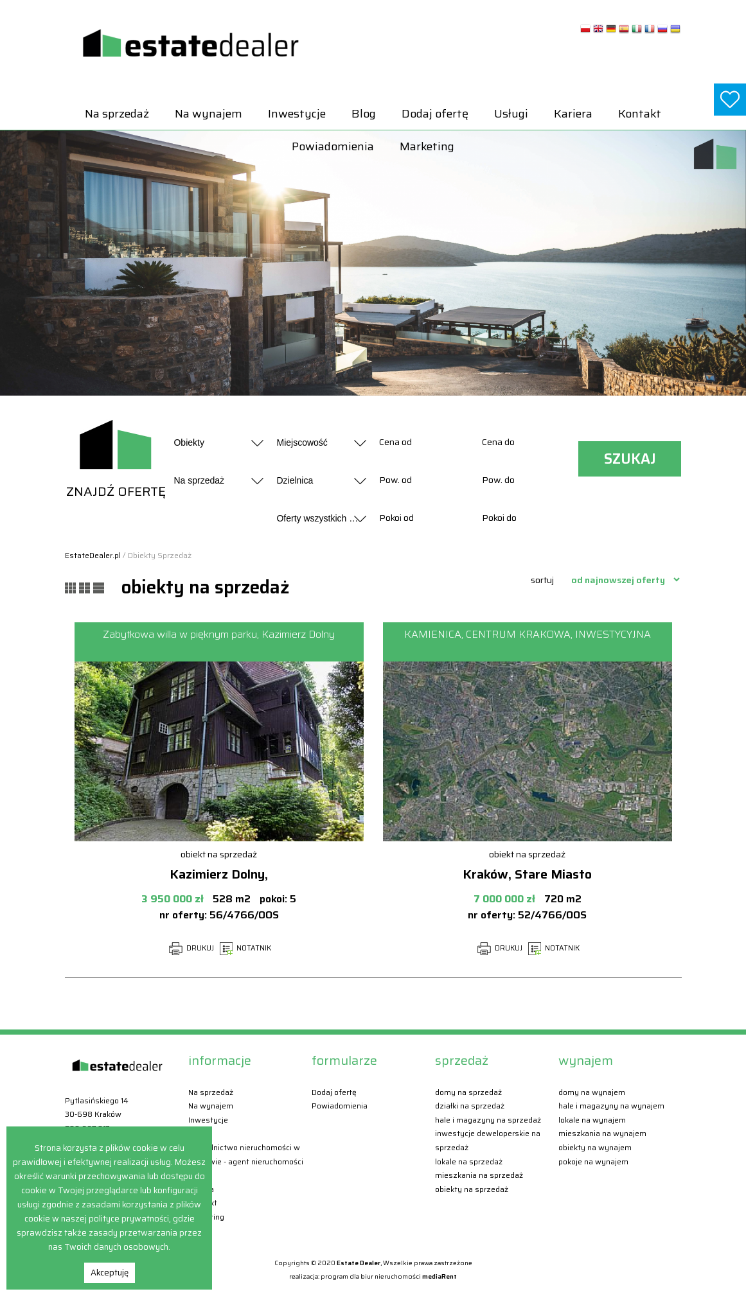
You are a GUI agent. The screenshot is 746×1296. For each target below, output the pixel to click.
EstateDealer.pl (93, 555)
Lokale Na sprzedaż (468, 1161)
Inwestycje (297, 114)
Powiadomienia (333, 146)
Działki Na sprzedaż (469, 1105)
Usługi (511, 114)
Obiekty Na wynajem (595, 1147)
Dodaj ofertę (435, 114)
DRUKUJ (191, 948)
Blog (363, 114)
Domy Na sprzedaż (468, 1092)
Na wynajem (208, 114)
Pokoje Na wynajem (593, 1161)
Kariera (573, 114)
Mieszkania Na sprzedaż (479, 1175)
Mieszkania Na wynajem (602, 1133)
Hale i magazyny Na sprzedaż (488, 1120)
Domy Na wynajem (591, 1092)
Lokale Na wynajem (592, 1120)
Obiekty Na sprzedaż (471, 1189)
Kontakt (639, 114)
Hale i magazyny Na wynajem (611, 1105)
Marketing (427, 146)
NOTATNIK (245, 948)
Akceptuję (110, 1272)
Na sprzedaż (117, 114)
